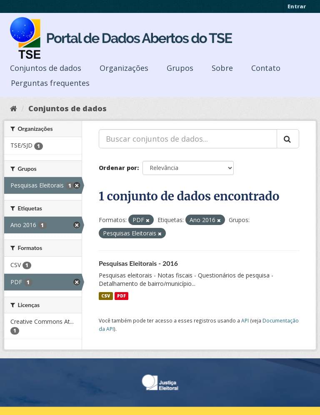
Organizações (124, 68)
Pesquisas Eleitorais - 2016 (138, 263)
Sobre (222, 68)
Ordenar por (118, 168)
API (245, 320)
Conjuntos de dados (45, 68)
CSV (105, 296)
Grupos (180, 68)
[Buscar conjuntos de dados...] (188, 138)
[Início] (13, 108)
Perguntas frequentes (50, 83)
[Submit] (288, 138)
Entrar (297, 6)
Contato (265, 68)
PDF (121, 296)
